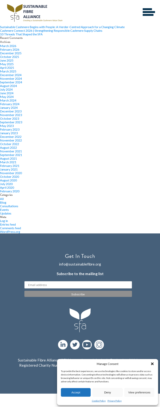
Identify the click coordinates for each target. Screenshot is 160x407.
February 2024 (9, 104)
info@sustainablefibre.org (80, 264)
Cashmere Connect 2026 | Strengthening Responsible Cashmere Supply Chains (51, 30)
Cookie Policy (99, 400)
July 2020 (6, 184)
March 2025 (8, 71)
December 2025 (11, 53)
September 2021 (11, 155)
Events (4, 209)
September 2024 (11, 82)
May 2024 (7, 96)
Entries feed (8, 224)
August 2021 (8, 158)
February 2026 (9, 49)
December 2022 (11, 136)
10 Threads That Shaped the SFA (21, 34)
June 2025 (6, 60)
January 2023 (9, 133)
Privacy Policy (115, 400)
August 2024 (8, 86)
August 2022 (8, 147)
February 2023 (9, 129)
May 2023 (7, 126)
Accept (75, 392)
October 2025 (9, 56)
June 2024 (6, 93)
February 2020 (9, 191)
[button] (152, 364)
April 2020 (7, 187)
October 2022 (9, 144)
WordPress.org (10, 231)
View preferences (139, 392)
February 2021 (9, 165)
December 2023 (11, 111)
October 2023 (9, 118)
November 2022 (11, 140)
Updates (5, 213)
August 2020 (8, 180)
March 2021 (8, 162)
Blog (3, 202)
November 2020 (11, 173)
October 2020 (9, 176)
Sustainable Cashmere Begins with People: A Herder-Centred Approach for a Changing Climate (62, 27)
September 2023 (11, 122)
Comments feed (10, 228)
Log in (4, 221)
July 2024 (6, 89)
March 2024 (8, 100)
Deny (107, 392)
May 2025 (7, 64)
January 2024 (9, 107)
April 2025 (7, 67)
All (2, 199)
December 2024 (11, 75)
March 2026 (8, 46)
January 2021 (9, 169)
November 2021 (11, 151)
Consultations (9, 206)
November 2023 (11, 115)
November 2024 (11, 78)
